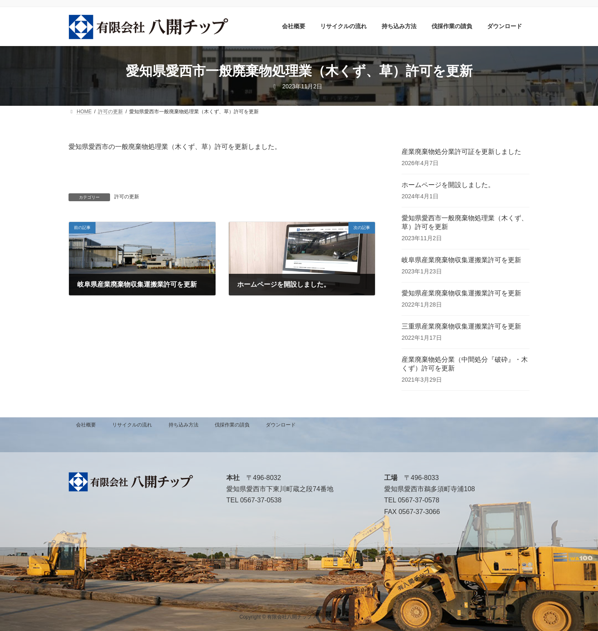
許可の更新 (126, 197)
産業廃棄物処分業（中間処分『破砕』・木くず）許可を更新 (465, 364)
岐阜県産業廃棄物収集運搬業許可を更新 (461, 259)
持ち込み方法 (184, 425)
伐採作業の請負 (232, 425)
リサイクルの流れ (132, 425)
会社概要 (86, 425)
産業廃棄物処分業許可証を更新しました (461, 151)
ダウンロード (281, 425)
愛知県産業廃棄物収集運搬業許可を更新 (461, 293)
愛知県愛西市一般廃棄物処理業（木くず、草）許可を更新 (465, 222)
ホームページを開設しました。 (448, 184)
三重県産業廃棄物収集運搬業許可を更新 (461, 326)
